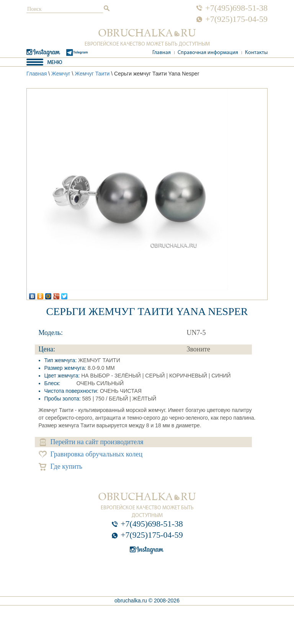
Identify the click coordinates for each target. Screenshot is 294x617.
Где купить (61, 466)
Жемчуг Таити (92, 74)
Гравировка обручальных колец (91, 454)
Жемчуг (60, 74)
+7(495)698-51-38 (236, 8)
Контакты (256, 53)
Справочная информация (208, 53)
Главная (161, 53)
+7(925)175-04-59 (236, 19)
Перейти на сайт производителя (92, 442)
